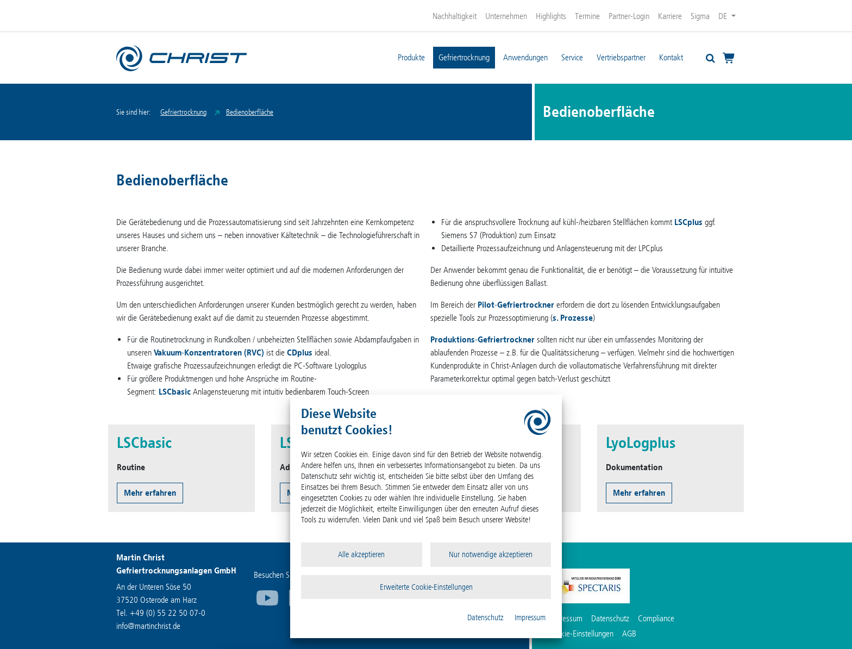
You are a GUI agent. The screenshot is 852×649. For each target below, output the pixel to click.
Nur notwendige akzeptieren (490, 554)
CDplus (299, 352)
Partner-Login (629, 16)
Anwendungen (525, 57)
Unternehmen (506, 16)
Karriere (670, 16)
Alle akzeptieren (361, 554)
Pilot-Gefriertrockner (516, 304)
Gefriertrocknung (464, 57)
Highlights (551, 16)
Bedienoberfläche (249, 112)
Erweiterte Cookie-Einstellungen (426, 587)
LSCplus (688, 222)
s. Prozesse (573, 318)
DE (723, 16)
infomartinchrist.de (148, 626)
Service (572, 57)
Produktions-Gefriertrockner (482, 339)
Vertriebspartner (621, 57)
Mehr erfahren (150, 493)
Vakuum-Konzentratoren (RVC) (209, 352)
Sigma (700, 16)
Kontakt (671, 57)
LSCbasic (175, 391)
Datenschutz (485, 617)
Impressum (530, 617)
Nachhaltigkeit (455, 16)
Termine (587, 16)
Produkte (411, 57)
